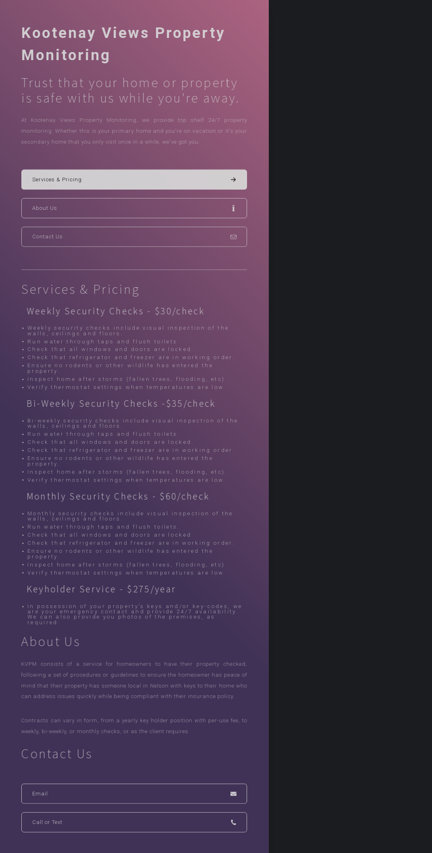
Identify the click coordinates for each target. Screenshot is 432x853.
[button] (134, 180)
